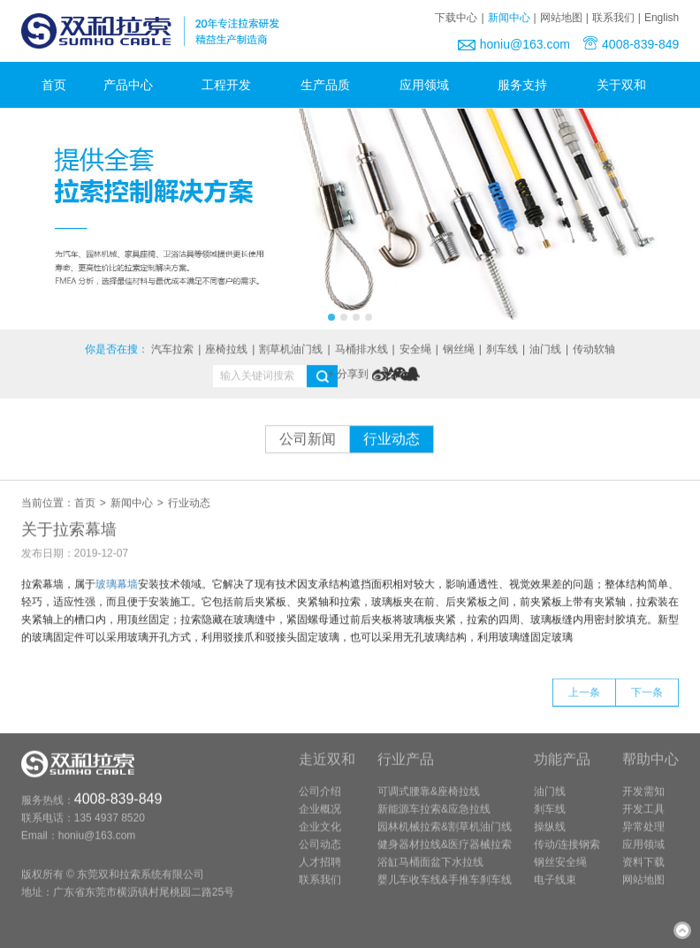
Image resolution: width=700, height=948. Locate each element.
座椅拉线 (226, 351)
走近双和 (327, 769)
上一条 (584, 702)
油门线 (545, 351)
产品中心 (134, 85)
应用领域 (430, 85)
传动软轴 (594, 351)
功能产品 (562, 769)
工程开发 (232, 85)
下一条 (647, 702)
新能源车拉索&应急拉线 (434, 819)
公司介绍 (320, 801)
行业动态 (391, 440)
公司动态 (320, 854)
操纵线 (550, 836)
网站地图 (561, 17)
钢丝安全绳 (560, 872)
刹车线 (502, 351)
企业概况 (320, 819)
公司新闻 (307, 440)
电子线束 (555, 890)
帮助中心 (650, 769)
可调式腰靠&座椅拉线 (428, 801)
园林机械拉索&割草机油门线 (444, 836)
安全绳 (415, 351)
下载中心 (456, 17)
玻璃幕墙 (116, 586)
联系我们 (613, 17)
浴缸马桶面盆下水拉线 (430, 872)
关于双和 (627, 85)
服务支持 (528, 85)
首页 (54, 85)
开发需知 (643, 801)
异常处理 (643, 836)
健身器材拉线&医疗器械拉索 (444, 854)
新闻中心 (509, 17)
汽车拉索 (172, 351)
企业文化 (320, 836)
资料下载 (643, 872)
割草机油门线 (291, 351)
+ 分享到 (348, 375)
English (661, 17)
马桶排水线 (361, 351)
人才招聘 (320, 872)
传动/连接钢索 (567, 854)
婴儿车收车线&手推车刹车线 (444, 890)
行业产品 (405, 769)
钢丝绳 (459, 351)
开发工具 (643, 819)
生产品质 (331, 85)
